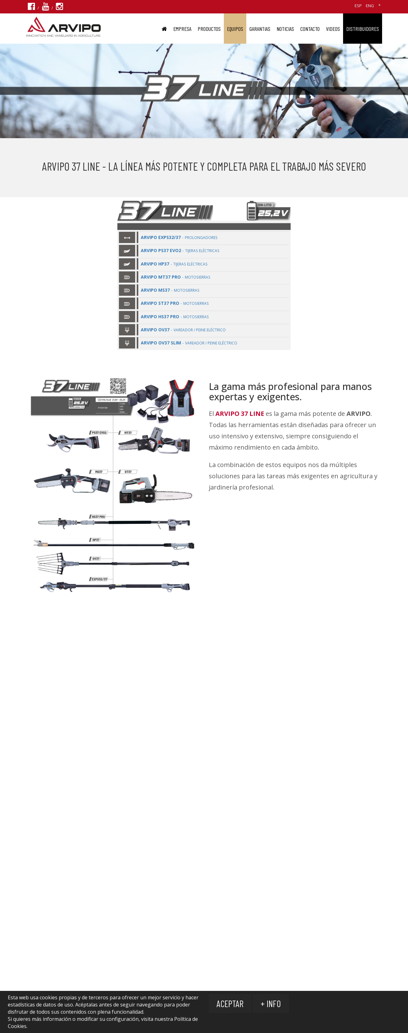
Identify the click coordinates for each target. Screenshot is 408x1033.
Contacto (310, 28)
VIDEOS (333, 28)
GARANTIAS (259, 28)
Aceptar (230, 1003)
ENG (370, 5)
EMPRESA (182, 28)
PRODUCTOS (209, 28)
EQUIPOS (235, 28)
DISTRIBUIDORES (362, 28)
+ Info (271, 1003)
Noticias (285, 28)
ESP (358, 5)
